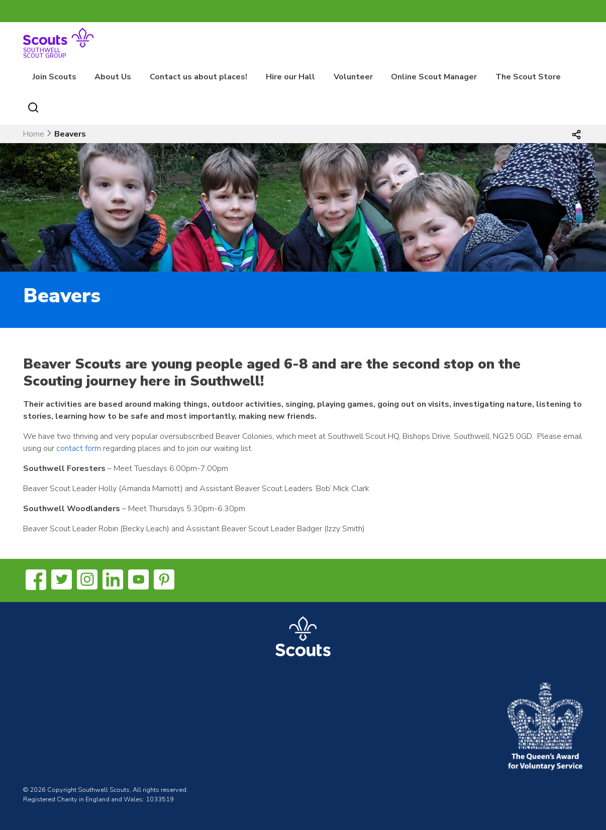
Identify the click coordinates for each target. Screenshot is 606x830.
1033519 (160, 799)
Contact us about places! (198, 76)
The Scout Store (528, 76)
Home (33, 134)
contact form (78, 448)
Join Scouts (54, 76)
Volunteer (353, 76)
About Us (112, 76)
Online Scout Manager (434, 76)
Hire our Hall (290, 76)
